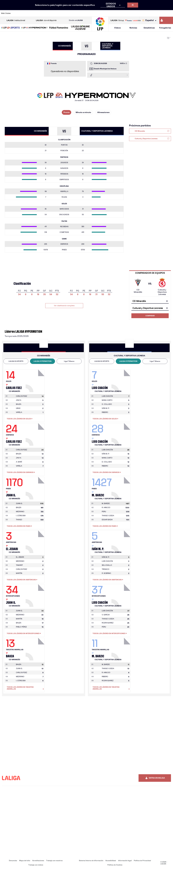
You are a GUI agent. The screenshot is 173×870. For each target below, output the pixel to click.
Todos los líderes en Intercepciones (24, 633)
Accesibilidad (110, 860)
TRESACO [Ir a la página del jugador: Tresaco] (105, 569)
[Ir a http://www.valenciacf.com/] (162, 13)
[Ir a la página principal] (100, 30)
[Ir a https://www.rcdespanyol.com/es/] (105, 13)
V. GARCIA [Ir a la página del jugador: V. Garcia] (106, 615)
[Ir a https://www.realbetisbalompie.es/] (121, 13)
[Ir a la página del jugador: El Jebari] (35, 541)
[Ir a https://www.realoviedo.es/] (138, 13)
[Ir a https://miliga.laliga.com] (166, 20)
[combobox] (150, 301)
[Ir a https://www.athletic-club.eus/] (17, 13)
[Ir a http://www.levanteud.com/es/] (81, 13)
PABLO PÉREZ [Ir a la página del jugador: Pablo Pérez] (21, 627)
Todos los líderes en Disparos (21, 472)
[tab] (15, 361)
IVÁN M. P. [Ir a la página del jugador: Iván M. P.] (105, 408)
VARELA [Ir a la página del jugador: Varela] (19, 412)
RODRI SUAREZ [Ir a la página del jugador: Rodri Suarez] (107, 623)
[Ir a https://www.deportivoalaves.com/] (41, 13)
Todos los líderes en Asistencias (22, 580)
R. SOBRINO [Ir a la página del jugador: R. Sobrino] (106, 573)
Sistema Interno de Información (91, 860)
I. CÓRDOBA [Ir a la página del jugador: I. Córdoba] (21, 515)
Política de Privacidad (142, 860)
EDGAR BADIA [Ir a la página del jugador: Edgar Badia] (107, 519)
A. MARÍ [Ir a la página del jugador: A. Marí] (19, 462)
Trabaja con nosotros (54, 860)
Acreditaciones (38, 860)
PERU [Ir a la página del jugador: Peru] (104, 511)
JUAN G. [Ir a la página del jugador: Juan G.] (19, 668)
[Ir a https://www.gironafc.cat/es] (73, 13)
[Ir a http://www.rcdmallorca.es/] (113, 13)
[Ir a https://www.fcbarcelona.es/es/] (57, 13)
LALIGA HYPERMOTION (42, 361)
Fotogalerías (165, 28)
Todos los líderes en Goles (19, 419)
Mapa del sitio (24, 860)
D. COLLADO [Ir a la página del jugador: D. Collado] (107, 404)
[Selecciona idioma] (150, 20)
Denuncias (13, 860)
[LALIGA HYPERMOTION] (34, 28)
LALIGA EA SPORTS (16, 361)
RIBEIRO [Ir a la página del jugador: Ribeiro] (105, 412)
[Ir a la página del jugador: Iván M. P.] (105, 557)
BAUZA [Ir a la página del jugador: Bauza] (18, 404)
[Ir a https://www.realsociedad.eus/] (146, 13)
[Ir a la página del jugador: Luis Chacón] (107, 396)
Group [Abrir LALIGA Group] (117, 20)
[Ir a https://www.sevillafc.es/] (154, 13)
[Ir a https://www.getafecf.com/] (65, 13)
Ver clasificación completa (64, 305)
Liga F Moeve (69, 361)
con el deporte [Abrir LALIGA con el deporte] (46, 20)
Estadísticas (149, 28)
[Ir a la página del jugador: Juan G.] (35, 487)
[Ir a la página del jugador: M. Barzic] (106, 503)
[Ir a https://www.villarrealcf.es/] (170, 13)
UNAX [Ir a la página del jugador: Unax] (18, 408)
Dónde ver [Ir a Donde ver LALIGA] (76, 20)
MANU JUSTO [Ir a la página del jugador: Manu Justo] (107, 400)
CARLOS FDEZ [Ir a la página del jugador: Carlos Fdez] (21, 569)
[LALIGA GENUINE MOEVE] (80, 28)
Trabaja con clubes (35, 865)
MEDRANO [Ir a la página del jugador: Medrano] (20, 511)
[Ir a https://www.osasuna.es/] (33, 13)
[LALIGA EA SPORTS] (10, 28)
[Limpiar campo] (167, 301)
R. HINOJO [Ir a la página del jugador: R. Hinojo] (106, 507)
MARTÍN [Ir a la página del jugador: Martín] (19, 573)
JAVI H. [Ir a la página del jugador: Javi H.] (18, 400)
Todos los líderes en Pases (19, 526)
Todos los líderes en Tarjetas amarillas (25, 688)
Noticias (133, 28)
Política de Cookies (114, 865)
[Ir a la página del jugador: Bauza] (35, 648)
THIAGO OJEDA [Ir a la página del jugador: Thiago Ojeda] (108, 515)
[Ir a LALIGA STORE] (133, 20)
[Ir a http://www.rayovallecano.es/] (89, 13)
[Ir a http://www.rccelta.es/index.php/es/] (97, 13)
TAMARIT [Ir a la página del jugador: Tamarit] (19, 565)
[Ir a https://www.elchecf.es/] (49, 13)
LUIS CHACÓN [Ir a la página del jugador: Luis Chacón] (107, 561)
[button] (10, 28)
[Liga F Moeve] (59, 28)
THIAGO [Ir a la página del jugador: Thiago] (19, 519)
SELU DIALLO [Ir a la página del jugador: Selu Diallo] (107, 565)
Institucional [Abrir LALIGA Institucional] (16, 20)
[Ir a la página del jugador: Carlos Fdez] (35, 380)
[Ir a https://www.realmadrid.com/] (129, 13)
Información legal (125, 860)
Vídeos (117, 28)
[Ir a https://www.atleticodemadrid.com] (25, 13)
